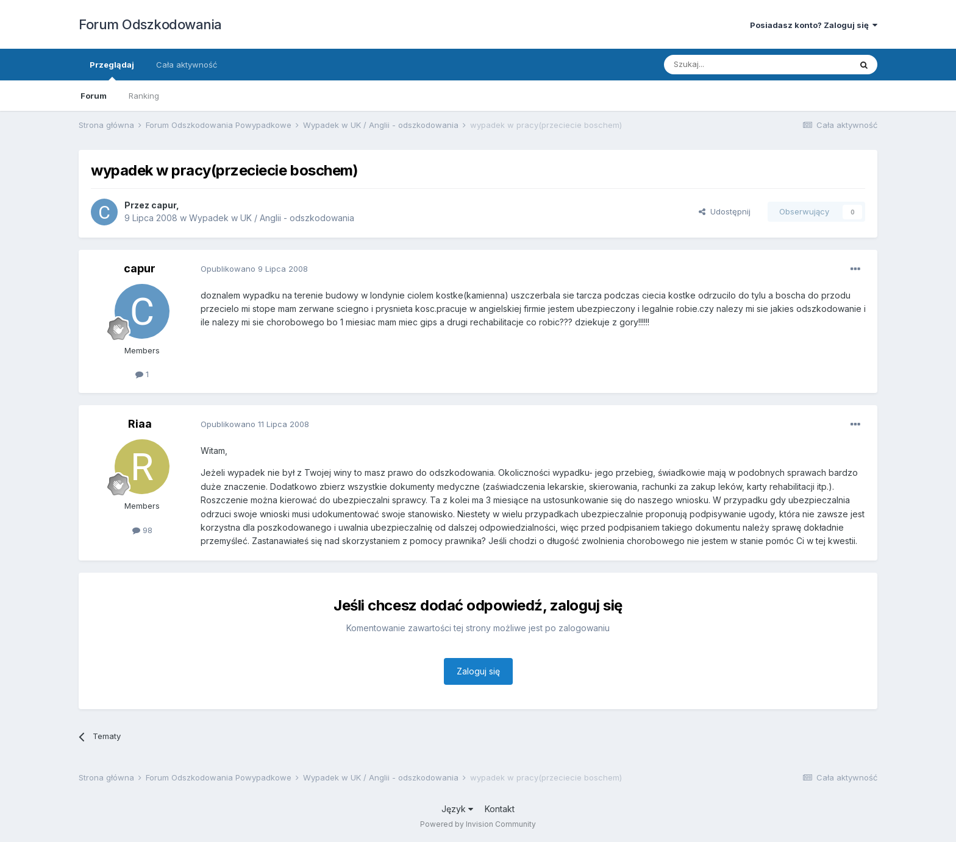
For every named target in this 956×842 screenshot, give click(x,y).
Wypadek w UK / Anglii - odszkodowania (271, 218)
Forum (93, 96)
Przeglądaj (112, 70)
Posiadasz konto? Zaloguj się (813, 25)
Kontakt (500, 809)
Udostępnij (725, 211)
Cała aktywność (186, 64)
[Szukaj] (727, 64)
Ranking (144, 96)
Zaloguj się (478, 671)
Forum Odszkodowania (150, 24)
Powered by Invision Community (478, 824)
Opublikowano (254, 269)
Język (457, 809)
